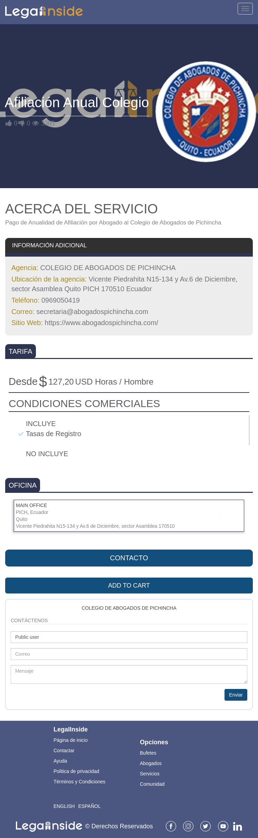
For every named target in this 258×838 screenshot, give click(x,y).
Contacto (129, 558)
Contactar (64, 750)
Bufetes (148, 753)
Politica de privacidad (76, 771)
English (64, 806)
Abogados (151, 763)
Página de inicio (71, 740)
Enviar (236, 695)
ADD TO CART (129, 585)
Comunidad (152, 784)
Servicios (150, 773)
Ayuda (60, 761)
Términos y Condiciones (79, 781)
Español (89, 806)
